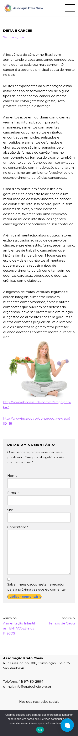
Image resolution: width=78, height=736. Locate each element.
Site (10, 510)
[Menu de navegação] (70, 8)
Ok (40, 729)
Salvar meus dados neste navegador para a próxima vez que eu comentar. (37, 586)
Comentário (17, 527)
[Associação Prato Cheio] (23, 8)
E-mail (13, 493)
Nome (13, 476)
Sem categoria (13, 37)
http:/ (7, 402)
